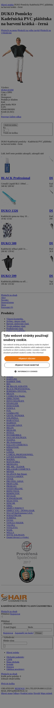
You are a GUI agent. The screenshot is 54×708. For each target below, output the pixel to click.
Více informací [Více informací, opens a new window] (38, 352)
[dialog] (27, 354)
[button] (27, 371)
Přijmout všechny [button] (27, 358)
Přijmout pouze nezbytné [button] (27, 365)
